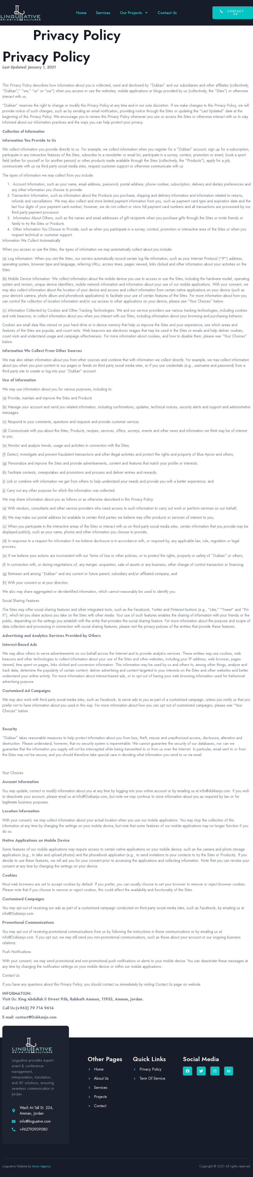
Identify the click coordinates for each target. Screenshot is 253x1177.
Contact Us (167, 12)
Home (81, 12)
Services (103, 12)
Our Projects (134, 12)
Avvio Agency (41, 1166)
